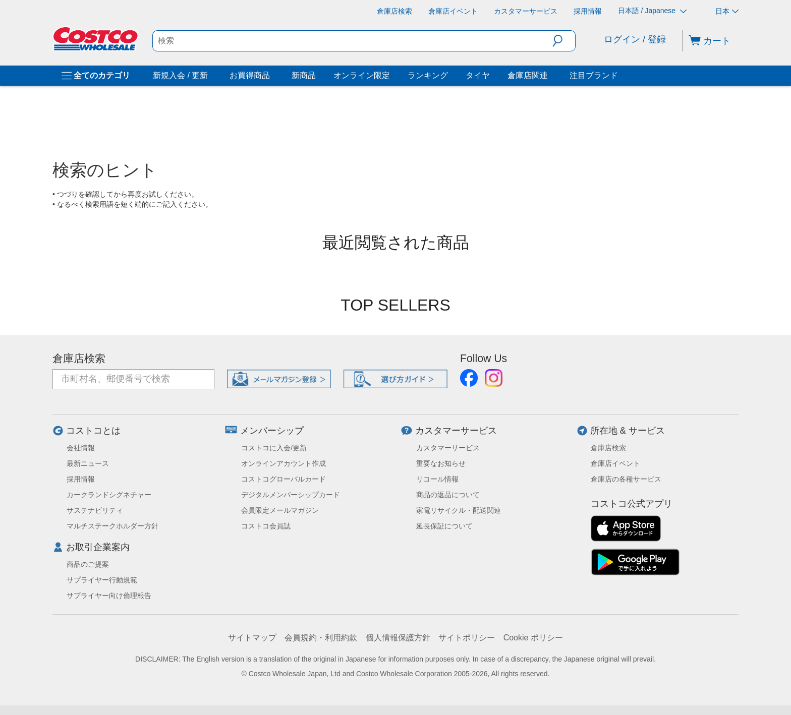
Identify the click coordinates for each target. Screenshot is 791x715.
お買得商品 (250, 75)
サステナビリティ (95, 510)
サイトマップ (252, 637)
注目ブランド (594, 75)
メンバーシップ (272, 431)
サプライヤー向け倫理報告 (109, 595)
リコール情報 (437, 479)
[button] (563, 41)
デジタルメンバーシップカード (290, 495)
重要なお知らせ (441, 463)
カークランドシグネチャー (109, 495)
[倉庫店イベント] (453, 11)
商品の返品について (448, 495)
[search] (352, 41)
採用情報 (81, 479)
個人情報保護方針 (398, 637)
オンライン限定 (361, 75)
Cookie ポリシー (533, 637)
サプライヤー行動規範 (102, 580)
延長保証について (444, 526)
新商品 (304, 75)
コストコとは (93, 431)
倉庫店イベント (615, 463)
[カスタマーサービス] (525, 11)
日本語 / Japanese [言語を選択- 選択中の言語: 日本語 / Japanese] (652, 11)
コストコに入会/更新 (274, 448)
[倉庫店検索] (394, 11)
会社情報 (81, 448)
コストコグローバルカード (283, 479)
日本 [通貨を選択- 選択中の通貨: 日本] (727, 11)
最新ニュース (88, 463)
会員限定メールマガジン (280, 510)
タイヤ (478, 75)
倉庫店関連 (527, 75)
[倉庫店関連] (550, 76)
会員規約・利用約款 (321, 637)
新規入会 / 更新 (180, 75)
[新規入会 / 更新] (210, 76)
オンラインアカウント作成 (283, 463)
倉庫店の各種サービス (626, 479)
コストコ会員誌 (266, 526)
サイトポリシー (466, 637)
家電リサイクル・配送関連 (458, 510)
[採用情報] (588, 11)
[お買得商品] (272, 76)
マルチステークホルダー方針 (112, 526)
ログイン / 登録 (635, 39)
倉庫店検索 (78, 358)
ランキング (428, 75)
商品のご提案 (88, 564)
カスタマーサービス (456, 431)
